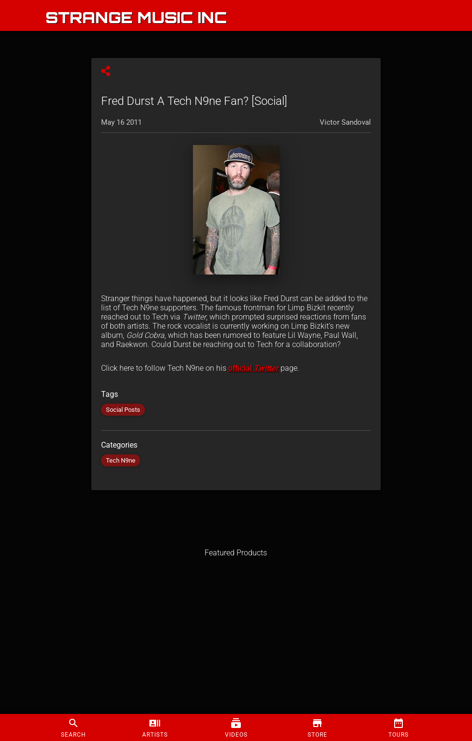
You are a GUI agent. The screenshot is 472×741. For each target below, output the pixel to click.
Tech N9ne (120, 460)
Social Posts (123, 409)
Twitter (266, 368)
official (241, 368)
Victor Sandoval (345, 122)
